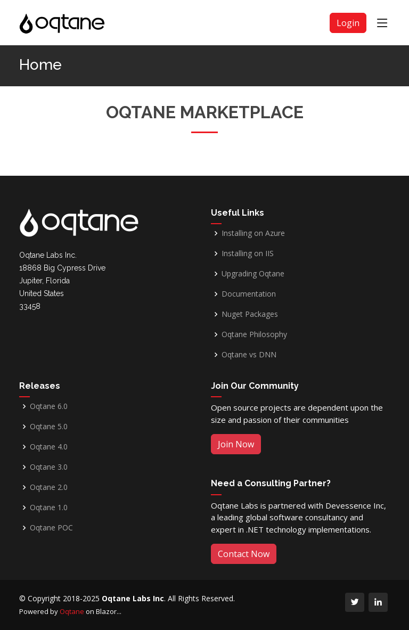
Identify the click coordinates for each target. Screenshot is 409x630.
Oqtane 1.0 (49, 507)
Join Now (236, 444)
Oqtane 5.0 (49, 426)
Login (348, 23)
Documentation (249, 294)
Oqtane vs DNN (249, 354)
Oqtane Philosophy (254, 334)
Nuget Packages (250, 314)
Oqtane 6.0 (49, 406)
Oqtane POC (51, 527)
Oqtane (72, 611)
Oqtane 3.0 (49, 467)
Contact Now (243, 554)
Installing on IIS (248, 253)
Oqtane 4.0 (49, 447)
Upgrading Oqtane (253, 273)
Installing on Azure (253, 233)
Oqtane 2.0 (49, 487)
